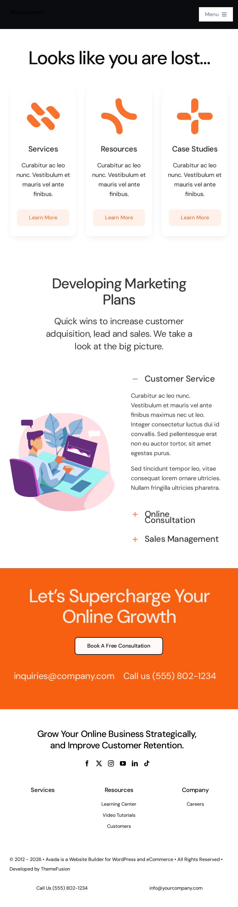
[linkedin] (135, 764)
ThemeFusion (55, 869)
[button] (175, 375)
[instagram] (111, 764)
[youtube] (123, 764)
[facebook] (87, 764)
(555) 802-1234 (180, 676)
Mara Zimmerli (26, 11)
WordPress (124, 859)
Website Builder (86, 859)
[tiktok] (147, 764)
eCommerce (159, 859)
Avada (52, 859)
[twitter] (99, 764)
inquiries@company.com (60, 676)
